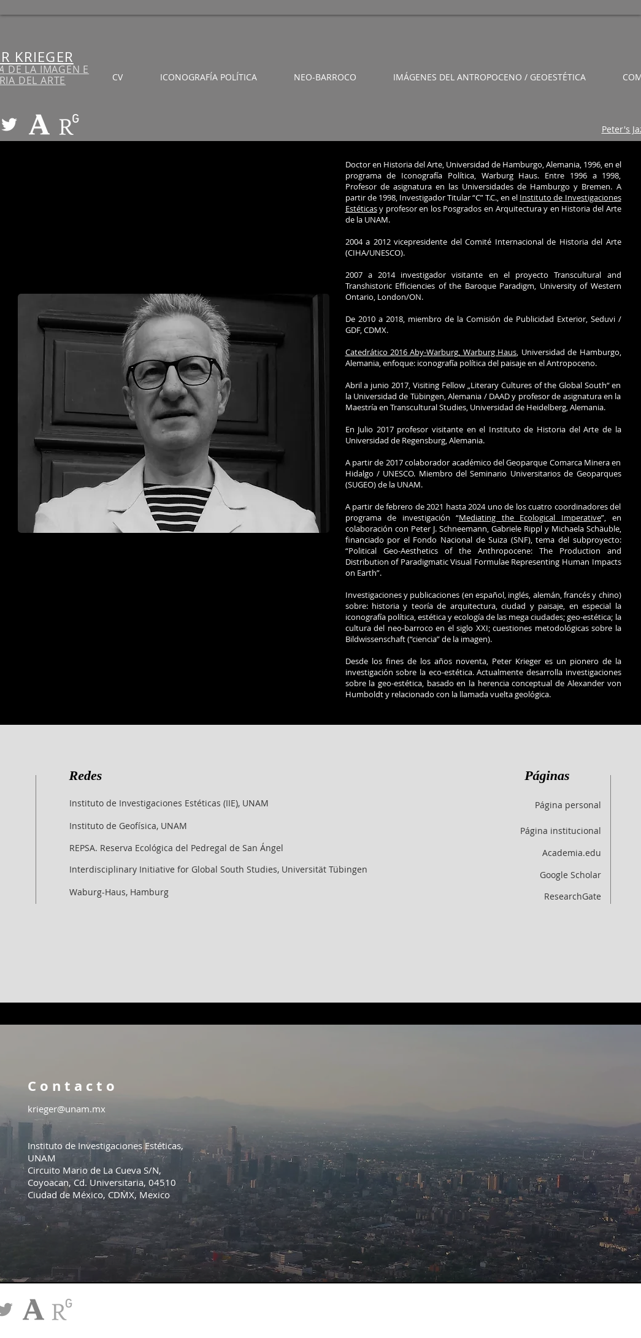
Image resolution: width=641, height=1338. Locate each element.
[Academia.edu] (504, 852)
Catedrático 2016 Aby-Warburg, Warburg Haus (431, 351)
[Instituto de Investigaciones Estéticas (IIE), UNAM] (169, 802)
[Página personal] (504, 804)
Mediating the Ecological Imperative (530, 517)
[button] (489, 77)
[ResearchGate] (504, 896)
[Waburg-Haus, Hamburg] (119, 891)
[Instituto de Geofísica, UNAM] (128, 825)
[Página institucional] (504, 830)
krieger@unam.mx (67, 1109)
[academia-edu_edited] (39, 124)
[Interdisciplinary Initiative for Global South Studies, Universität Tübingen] (218, 869)
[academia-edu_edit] (33, 1309)
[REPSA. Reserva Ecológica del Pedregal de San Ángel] (176, 847)
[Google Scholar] (504, 874)
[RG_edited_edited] (69, 124)
